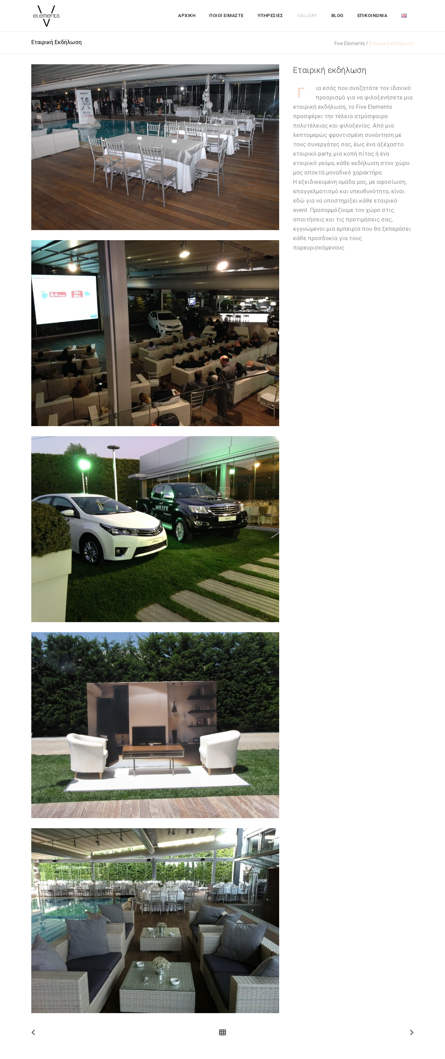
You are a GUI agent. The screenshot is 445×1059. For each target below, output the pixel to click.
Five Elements (349, 43)
